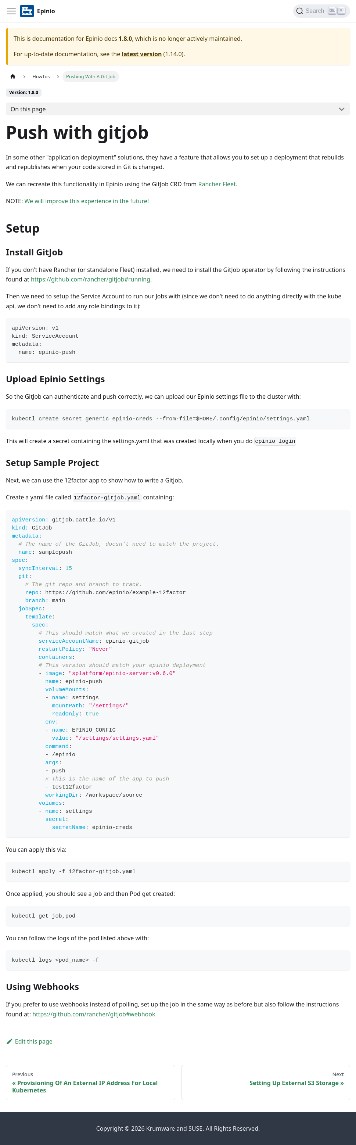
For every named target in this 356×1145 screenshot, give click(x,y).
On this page (28, 109)
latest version (142, 54)
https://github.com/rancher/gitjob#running (90, 279)
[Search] (321, 11)
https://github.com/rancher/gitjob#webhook (93, 1014)
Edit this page (29, 1041)
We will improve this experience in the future (85, 201)
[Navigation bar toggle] (11, 11)
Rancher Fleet (216, 184)
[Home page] (13, 76)
